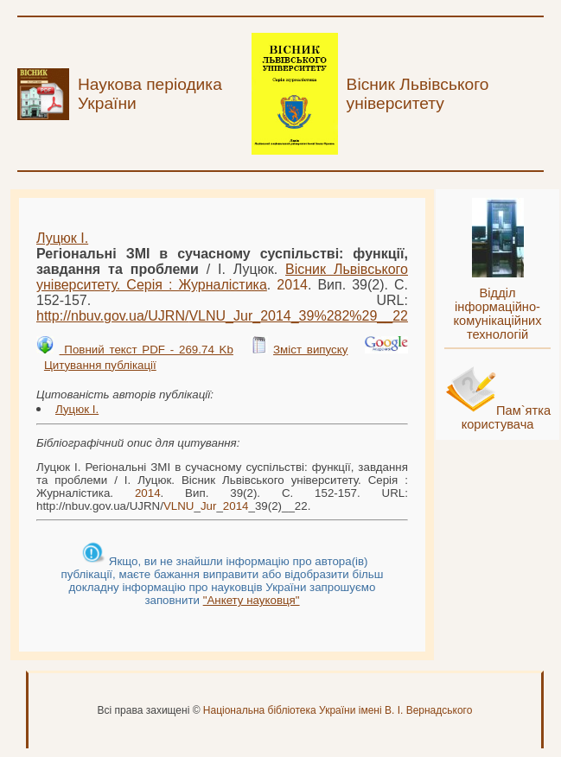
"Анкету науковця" (251, 600)
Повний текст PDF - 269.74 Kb (146, 349)
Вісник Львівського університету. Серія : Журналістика (222, 277)
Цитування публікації (100, 365)
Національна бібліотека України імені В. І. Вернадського (338, 710)
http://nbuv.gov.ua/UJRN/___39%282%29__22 (222, 316)
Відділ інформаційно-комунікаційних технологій (498, 313)
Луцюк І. (62, 238)
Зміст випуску (310, 349)
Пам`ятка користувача (506, 417)
